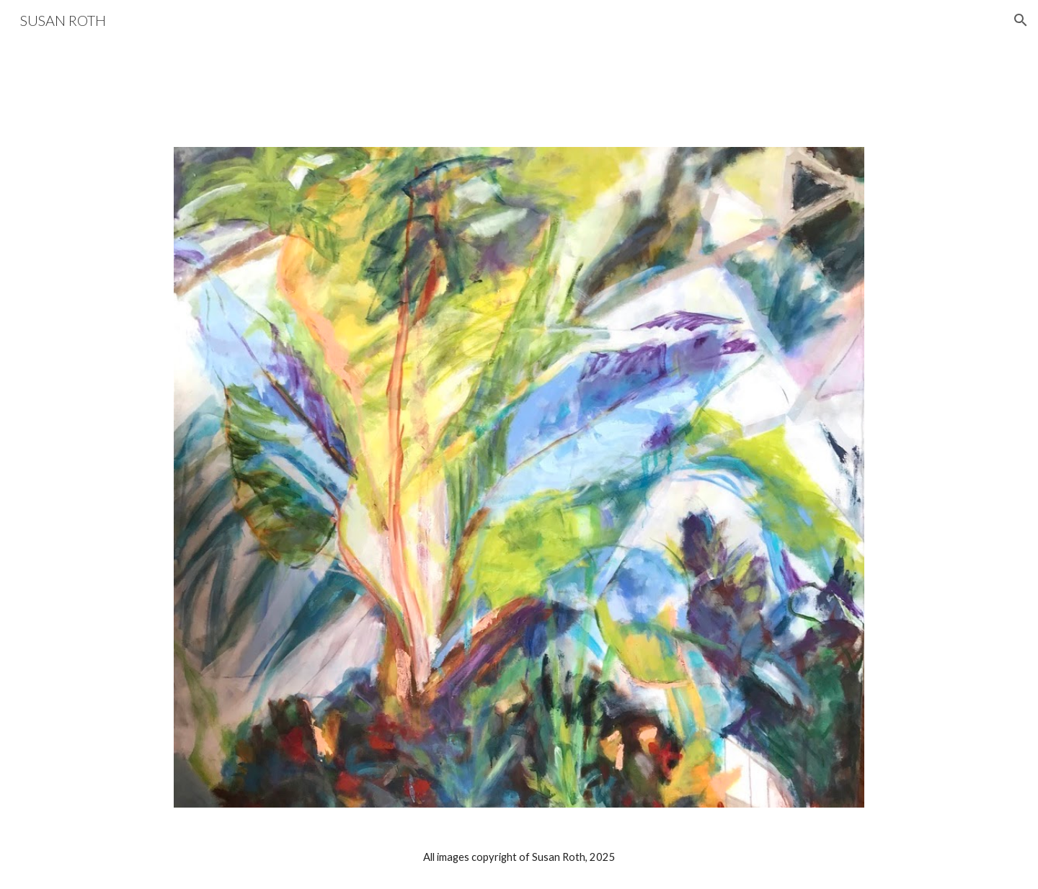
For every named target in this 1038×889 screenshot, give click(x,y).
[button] (1020, 20)
